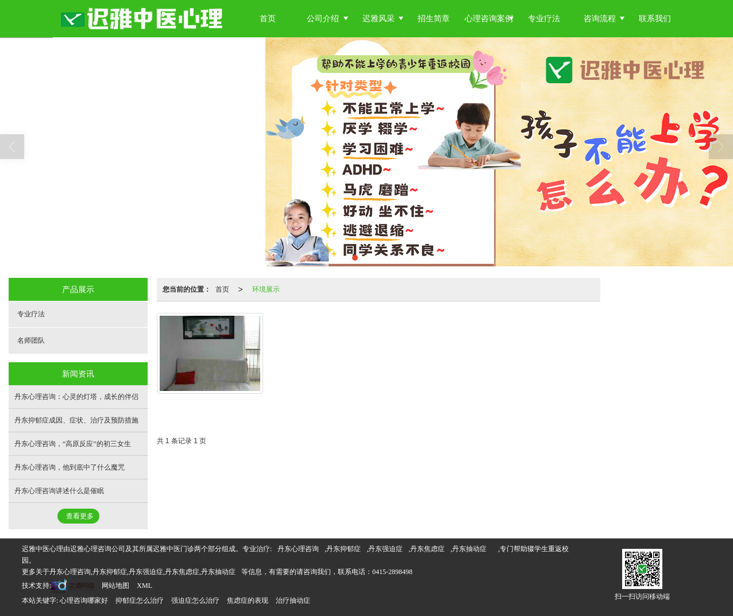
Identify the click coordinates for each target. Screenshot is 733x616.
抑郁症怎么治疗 (139, 600)
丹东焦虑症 (427, 549)
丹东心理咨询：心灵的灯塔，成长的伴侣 (76, 397)
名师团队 (31, 340)
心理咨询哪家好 (84, 600)
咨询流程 (600, 18)
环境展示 (266, 289)
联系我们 (655, 18)
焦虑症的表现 (247, 600)
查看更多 (80, 516)
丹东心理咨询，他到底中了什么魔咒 (69, 467)
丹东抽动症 (469, 549)
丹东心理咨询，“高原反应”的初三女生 (72, 444)
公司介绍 (323, 18)
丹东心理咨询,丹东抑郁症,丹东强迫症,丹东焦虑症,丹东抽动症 (142, 572)
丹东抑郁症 (343, 549)
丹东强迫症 (385, 549)
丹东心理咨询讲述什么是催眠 (59, 491)
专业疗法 (544, 18)
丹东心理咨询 (298, 549)
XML (144, 586)
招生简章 (434, 18)
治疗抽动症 (293, 600)
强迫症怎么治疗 (195, 600)
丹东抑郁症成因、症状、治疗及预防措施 (76, 420)
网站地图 (115, 586)
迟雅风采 (378, 18)
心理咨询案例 (489, 18)
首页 (268, 18)
